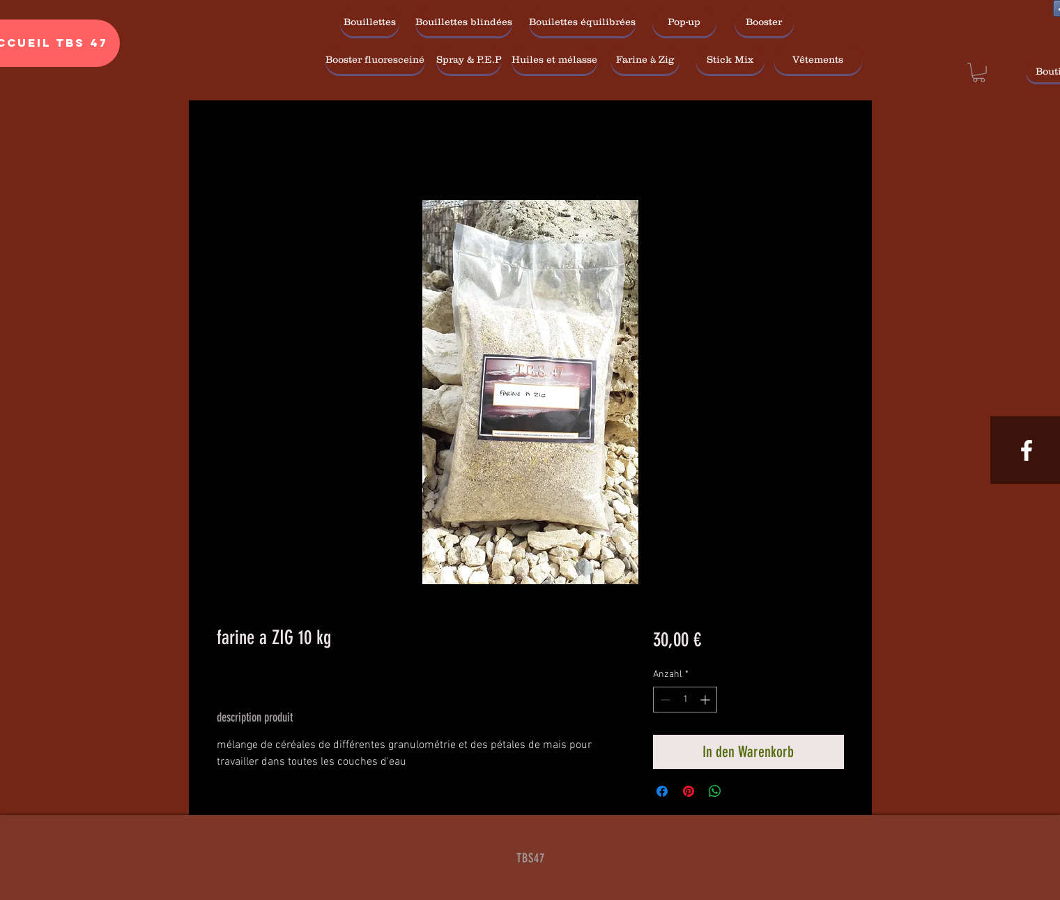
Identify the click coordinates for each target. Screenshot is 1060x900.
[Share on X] (741, 791)
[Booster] (764, 22)
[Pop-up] (684, 22)
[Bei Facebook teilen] (662, 791)
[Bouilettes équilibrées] (582, 22)
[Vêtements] (818, 60)
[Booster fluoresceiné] (375, 60)
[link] (978, 72)
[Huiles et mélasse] (554, 60)
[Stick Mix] (730, 60)
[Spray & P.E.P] (468, 60)
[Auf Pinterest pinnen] (688, 791)
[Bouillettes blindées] (463, 22)
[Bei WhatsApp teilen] (715, 791)
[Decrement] (664, 699)
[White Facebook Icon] (1026, 450)
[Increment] (706, 699)
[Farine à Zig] (644, 60)
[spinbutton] (685, 699)
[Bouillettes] (369, 22)
